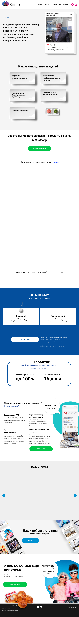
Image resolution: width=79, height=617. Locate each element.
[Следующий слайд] (75, 495)
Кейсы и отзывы (64, 4)
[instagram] (76, 4)
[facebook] (72, 4)
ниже (56, 162)
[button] (15, 499)
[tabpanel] (39, 279)
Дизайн (55, 4)
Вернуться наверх (72, 607)
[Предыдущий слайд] (3, 495)
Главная (39, 4)
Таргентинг (47, 4)
